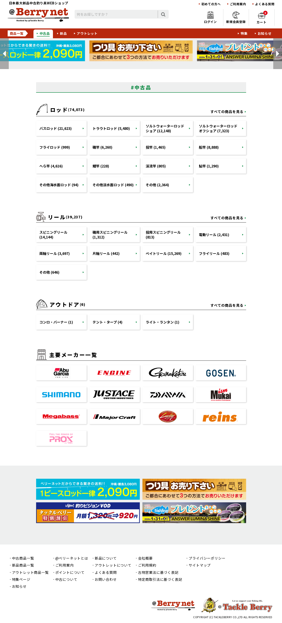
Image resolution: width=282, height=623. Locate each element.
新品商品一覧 (23, 565)
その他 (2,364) (157, 184)
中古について (66, 579)
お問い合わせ (106, 579)
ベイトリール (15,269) (164, 253)
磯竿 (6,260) (102, 147)
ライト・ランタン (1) (162, 322)
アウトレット (87, 33)
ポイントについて (70, 572)
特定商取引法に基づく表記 (160, 579)
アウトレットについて (113, 565)
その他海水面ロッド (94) (59, 184)
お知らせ (264, 33)
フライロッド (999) (54, 147)
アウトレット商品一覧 (30, 572)
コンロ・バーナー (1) (56, 322)
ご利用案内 (238, 4)
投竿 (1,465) (156, 147)
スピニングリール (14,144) (53, 235)
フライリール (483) (214, 253)
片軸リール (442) (106, 253)
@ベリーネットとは (71, 558)
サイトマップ (200, 565)
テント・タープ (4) (108, 322)
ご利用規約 (147, 565)
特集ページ (21, 579)
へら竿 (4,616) (51, 166)
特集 (244, 33)
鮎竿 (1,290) (209, 166)
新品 (63, 33)
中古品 (45, 33)
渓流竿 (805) (156, 166)
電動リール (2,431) (214, 234)
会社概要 (145, 558)
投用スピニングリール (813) (163, 235)
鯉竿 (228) (101, 166)
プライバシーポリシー (207, 558)
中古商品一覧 (23, 558)
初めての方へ (211, 4)
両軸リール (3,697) (54, 253)
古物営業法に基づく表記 (158, 572)
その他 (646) (49, 272)
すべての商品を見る (226, 111)
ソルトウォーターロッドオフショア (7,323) (218, 128)
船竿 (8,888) (209, 147)
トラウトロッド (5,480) (111, 128)
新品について (106, 558)
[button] (4, 53)
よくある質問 (264, 4)
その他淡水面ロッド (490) (113, 184)
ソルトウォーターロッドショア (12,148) (165, 128)
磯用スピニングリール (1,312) (110, 235)
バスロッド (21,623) (55, 128)
